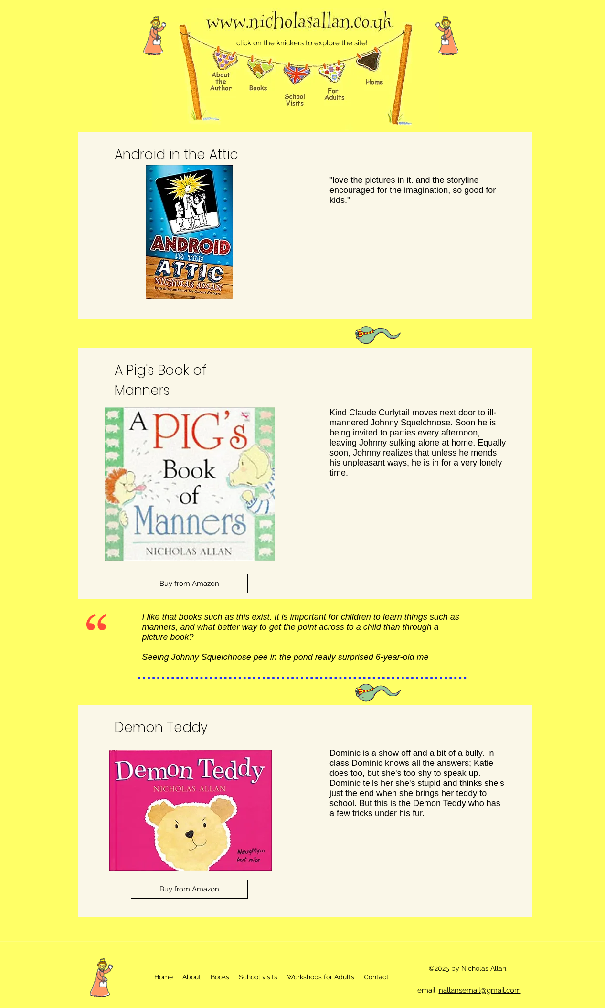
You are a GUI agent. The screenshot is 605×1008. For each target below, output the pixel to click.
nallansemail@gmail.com (480, 990)
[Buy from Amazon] (189, 583)
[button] (258, 977)
